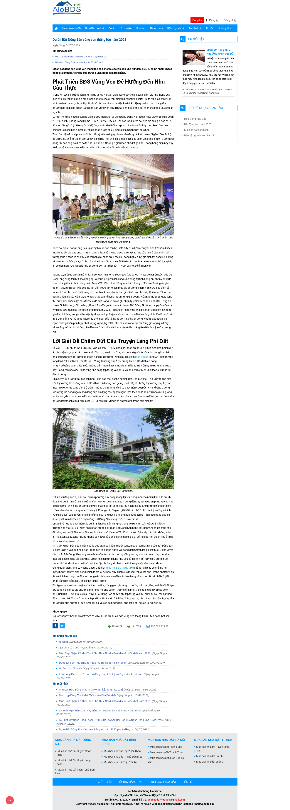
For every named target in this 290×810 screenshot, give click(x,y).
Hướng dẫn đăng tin (87, 668)
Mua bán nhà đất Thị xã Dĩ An (120, 762)
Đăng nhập (230, 20)
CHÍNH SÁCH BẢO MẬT (162, 782)
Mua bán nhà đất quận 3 (210, 761)
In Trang (134, 626)
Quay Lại (115, 626)
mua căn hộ (142, 356)
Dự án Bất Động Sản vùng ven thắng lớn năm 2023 (104, 729)
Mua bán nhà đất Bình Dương (119, 742)
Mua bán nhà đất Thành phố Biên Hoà (75, 771)
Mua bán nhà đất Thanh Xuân (166, 752)
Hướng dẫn (224, 28)
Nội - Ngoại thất (176, 28)
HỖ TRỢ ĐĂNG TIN (129, 782)
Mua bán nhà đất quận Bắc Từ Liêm (166, 759)
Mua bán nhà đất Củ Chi (209, 756)
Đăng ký (213, 20)
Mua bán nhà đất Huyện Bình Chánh (211, 748)
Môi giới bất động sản (196, 130)
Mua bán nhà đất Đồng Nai (73, 742)
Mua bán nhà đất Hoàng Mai (166, 746)
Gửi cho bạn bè (157, 626)
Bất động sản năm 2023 (198, 124)
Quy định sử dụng (85, 647)
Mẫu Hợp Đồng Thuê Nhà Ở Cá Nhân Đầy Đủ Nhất (79, 62)
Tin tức (210, 28)
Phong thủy (156, 28)
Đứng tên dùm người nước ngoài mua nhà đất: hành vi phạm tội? (112, 662)
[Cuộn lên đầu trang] (10, 800)
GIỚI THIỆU (105, 782)
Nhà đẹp (141, 28)
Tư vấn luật (195, 28)
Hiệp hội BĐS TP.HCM (118, 567)
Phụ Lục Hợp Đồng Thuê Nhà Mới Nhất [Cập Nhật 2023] (82, 56)
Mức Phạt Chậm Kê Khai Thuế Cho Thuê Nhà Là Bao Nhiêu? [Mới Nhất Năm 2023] (207, 91)
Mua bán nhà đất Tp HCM (213, 740)
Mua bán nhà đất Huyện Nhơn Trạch (73, 752)
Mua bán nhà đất (71, 28)
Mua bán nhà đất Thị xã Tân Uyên (122, 751)
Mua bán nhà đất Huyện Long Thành (73, 762)
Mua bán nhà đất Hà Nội (166, 740)
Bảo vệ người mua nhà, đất (199, 135)
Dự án (112, 28)
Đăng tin (197, 20)
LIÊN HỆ (187, 782)
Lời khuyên (125, 28)
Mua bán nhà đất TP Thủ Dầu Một (123, 756)
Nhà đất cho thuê (94, 28)
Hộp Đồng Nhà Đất (195, 118)
